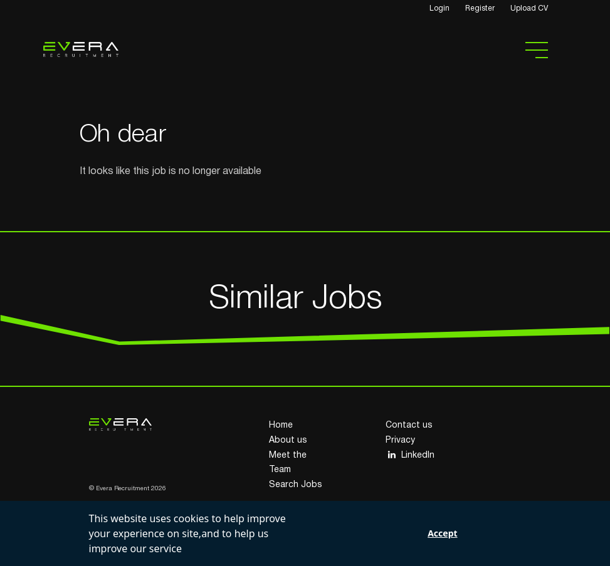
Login (439, 8)
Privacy (400, 440)
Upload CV (529, 8)
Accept (442, 533)
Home (281, 425)
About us (288, 440)
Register (480, 8)
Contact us (409, 425)
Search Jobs (295, 485)
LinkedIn (410, 455)
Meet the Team (288, 463)
